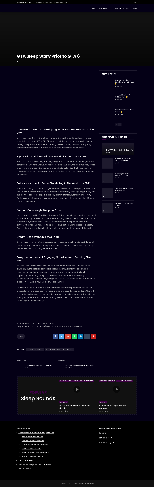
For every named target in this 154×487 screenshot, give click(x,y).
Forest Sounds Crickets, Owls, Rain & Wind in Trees (51, 2)
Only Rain (75, 381)
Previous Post (22, 360)
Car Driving (103, 381)
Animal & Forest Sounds (32, 456)
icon (76, 389)
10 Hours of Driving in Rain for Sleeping (123, 159)
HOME (92, 8)
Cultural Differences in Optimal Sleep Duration (79, 366)
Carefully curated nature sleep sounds (36, 432)
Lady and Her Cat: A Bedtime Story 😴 (122, 96)
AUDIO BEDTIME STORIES (34, 350)
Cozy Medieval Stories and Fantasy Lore (38, 366)
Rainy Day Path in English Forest (124, 204)
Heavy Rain (63, 381)
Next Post (61, 360)
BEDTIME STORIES (121, 8)
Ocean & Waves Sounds (33, 440)
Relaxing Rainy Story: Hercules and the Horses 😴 (124, 82)
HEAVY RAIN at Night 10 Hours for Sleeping (123, 150)
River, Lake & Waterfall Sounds (35, 452)
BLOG (135, 8)
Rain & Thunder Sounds (32, 437)
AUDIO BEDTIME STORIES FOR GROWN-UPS (59, 350)
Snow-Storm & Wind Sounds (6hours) (122, 174)
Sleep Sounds (63, 402)
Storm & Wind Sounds (31, 448)
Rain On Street (88, 381)
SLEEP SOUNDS (104, 8)
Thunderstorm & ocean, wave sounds (124, 189)
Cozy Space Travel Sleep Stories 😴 (124, 111)
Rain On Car (128, 381)
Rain (81, 381)
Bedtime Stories (50, 248)
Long (69, 381)
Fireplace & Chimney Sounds (35, 444)
